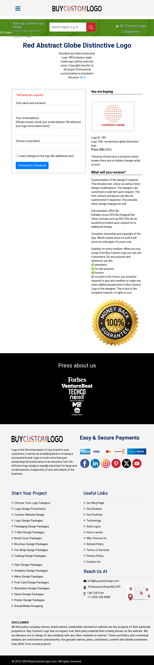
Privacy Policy (95, 556)
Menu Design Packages (28, 576)
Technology (93, 520)
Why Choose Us (96, 538)
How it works (94, 532)
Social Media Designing (28, 606)
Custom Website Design (29, 514)
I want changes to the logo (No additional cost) (45, 156)
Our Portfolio (94, 514)
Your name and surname (31, 103)
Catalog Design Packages (30, 556)
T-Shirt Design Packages (29, 532)
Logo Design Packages (28, 520)
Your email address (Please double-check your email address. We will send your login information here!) (48, 122)
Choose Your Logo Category (32, 503)
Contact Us (93, 561)
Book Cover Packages (28, 538)
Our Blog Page (95, 503)
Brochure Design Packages (31, 544)
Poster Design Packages (29, 600)
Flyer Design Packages (28, 565)
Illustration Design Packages (32, 588)
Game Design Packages (29, 594)
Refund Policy (95, 544)
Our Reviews (94, 509)
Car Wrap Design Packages (31, 550)
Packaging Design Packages (31, 526)
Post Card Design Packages (31, 582)
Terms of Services (97, 550)
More (83, 77)
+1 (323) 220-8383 (98, 597)
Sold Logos (93, 526)
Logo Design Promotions (30, 509)
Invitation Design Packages (31, 570)
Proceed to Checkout (32, 165)
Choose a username (28, 141)
